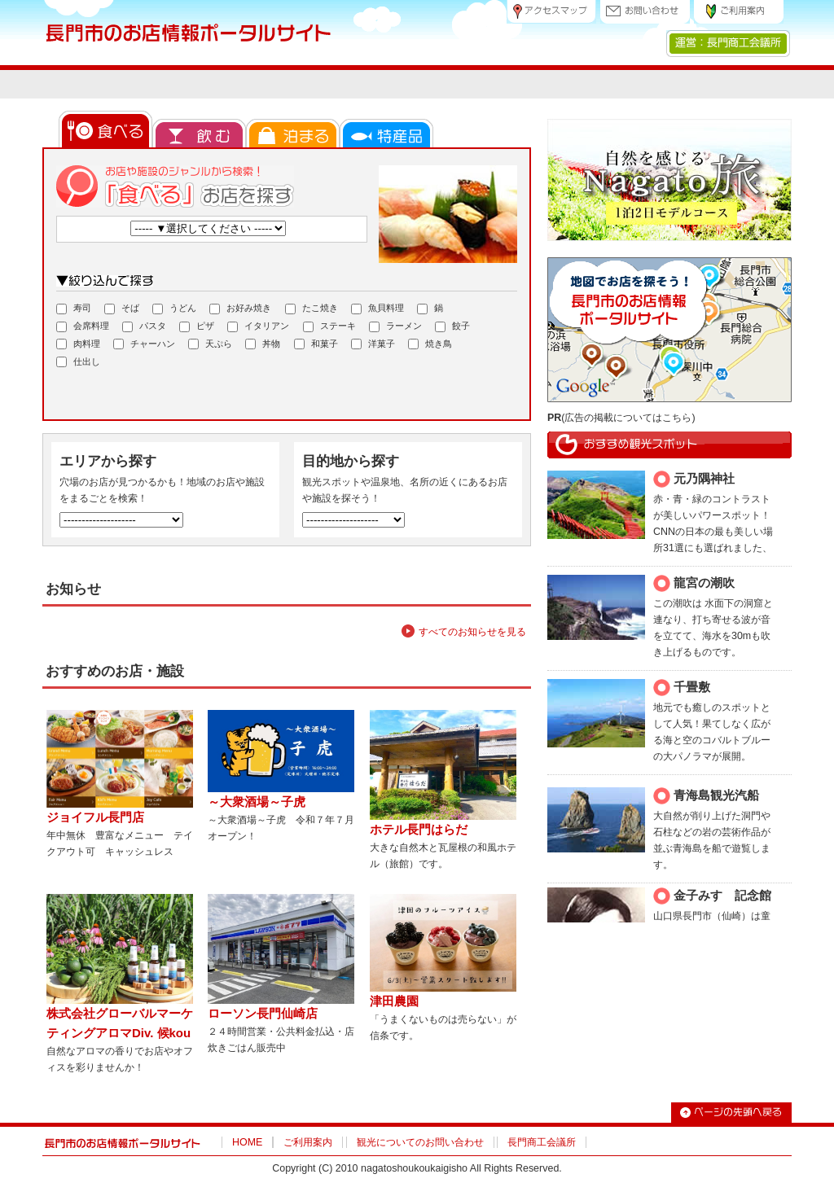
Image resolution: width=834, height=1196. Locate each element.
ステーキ (329, 326)
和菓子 (316, 344)
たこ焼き (311, 308)
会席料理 (82, 326)
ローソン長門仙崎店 (263, 1025)
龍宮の (692, 582)
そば (121, 308)
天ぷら (210, 344)
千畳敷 (692, 687)
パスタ (144, 326)
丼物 (262, 344)
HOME (247, 1154)
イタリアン (258, 326)
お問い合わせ (645, 12)
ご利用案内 (739, 12)
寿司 (73, 308)
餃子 (452, 326)
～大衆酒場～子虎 (256, 814)
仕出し (78, 362)
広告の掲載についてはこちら (627, 417)
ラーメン (395, 326)
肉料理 (78, 344)
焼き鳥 (430, 344)
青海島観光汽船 (716, 795)
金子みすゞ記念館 (722, 895)
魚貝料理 (377, 308)
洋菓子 (373, 344)
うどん (174, 308)
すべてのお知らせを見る (472, 644)
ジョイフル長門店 (95, 829)
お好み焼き (240, 308)
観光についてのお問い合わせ (420, 1154)
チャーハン (144, 344)
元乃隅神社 (704, 478)
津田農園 (394, 1013)
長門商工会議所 (541, 1154)
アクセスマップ (551, 12)
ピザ (196, 326)
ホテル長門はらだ (418, 841)
